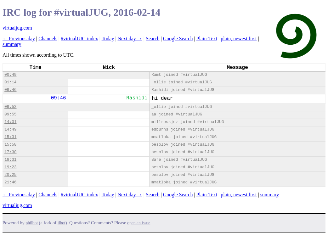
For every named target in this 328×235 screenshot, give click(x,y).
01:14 (10, 82)
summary (12, 44)
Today (108, 38)
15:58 (10, 144)
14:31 (10, 122)
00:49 (10, 74)
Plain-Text (206, 38)
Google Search (178, 38)
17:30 (10, 152)
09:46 (10, 89)
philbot (32, 223)
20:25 (10, 174)
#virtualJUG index (79, 38)
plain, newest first (239, 38)
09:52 (10, 106)
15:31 (10, 137)
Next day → (130, 38)
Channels (47, 38)
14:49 (10, 129)
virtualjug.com (17, 28)
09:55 (10, 114)
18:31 (10, 159)
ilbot (61, 223)
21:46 (10, 182)
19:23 (10, 167)
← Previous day (19, 38)
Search (153, 38)
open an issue (138, 223)
